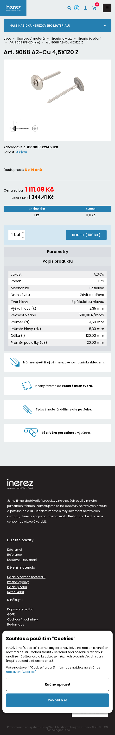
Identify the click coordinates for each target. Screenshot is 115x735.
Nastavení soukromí (22, 560)
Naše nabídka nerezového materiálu (40, 26)
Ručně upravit (57, 684)
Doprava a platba (20, 609)
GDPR (11, 614)
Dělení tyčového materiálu (26, 577)
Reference (14, 555)
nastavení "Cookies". (21, 672)
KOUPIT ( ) (86, 235)
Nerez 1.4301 (15, 592)
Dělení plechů (17, 587)
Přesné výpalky (18, 582)
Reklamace (15, 624)
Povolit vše (58, 700)
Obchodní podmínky (22, 619)
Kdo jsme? (15, 550)
